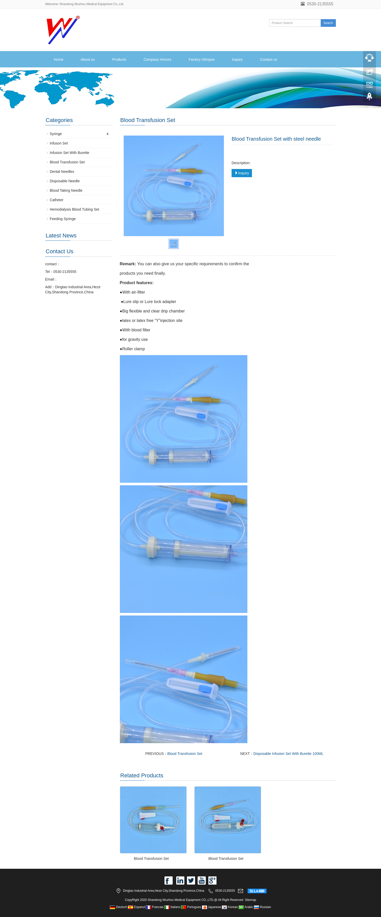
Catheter (57, 200)
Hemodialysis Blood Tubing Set (74, 209)
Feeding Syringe (63, 219)
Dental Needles (62, 172)
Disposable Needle (65, 181)
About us (88, 59)
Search (328, 23)
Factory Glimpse (202, 59)
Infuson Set (59, 143)
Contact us (268, 59)
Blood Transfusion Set (184, 754)
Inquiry (237, 59)
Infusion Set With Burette (69, 153)
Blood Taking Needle (66, 190)
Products (119, 59)
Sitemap (250, 900)
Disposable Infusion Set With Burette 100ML (288, 754)
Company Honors (157, 59)
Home (58, 59)
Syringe (56, 134)
